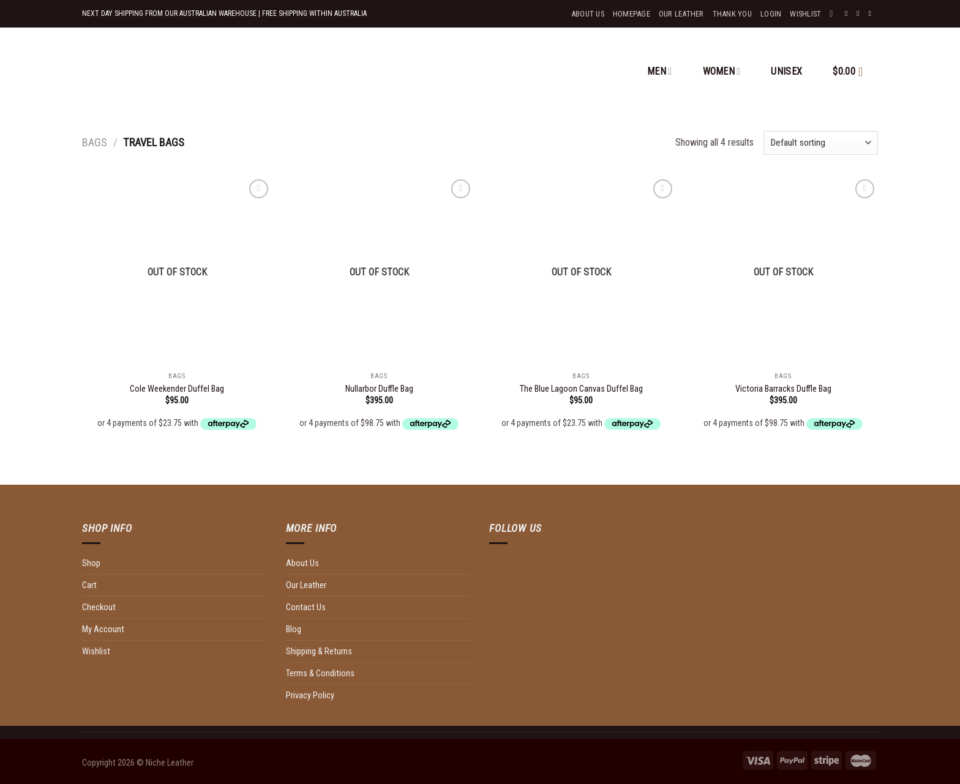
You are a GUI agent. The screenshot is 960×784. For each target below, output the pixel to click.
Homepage (631, 13)
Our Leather (681, 13)
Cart (89, 585)
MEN (659, 71)
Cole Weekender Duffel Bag (177, 389)
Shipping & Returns (319, 651)
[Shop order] (820, 143)
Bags (94, 142)
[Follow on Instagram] (860, 13)
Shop (91, 563)
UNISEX (786, 71)
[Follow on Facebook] (848, 13)
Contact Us (306, 607)
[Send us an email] (872, 13)
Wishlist (96, 651)
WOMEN (722, 71)
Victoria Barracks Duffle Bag (783, 389)
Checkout (99, 607)
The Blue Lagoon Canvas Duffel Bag (581, 389)
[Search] (834, 14)
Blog (293, 629)
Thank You (732, 13)
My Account (103, 629)
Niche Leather (169, 763)
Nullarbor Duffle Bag (379, 389)
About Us (587, 13)
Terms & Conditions (320, 673)
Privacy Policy (310, 695)
